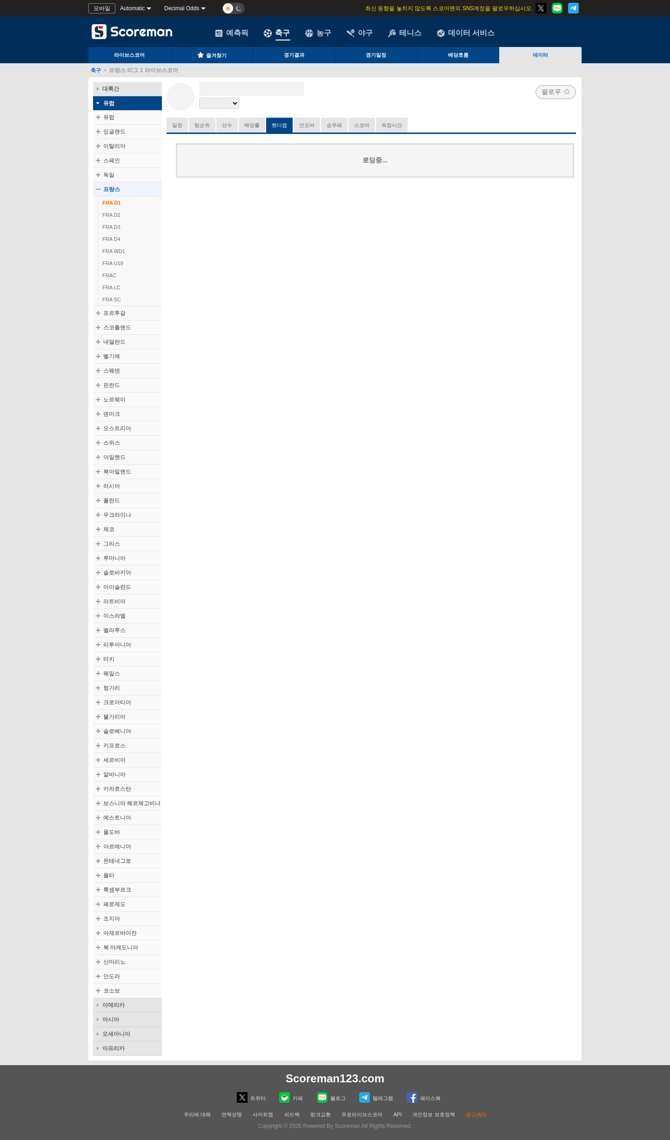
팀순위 (202, 125)
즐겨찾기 (212, 55)
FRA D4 (111, 239)
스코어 (361, 125)
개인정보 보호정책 (433, 1114)
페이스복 (424, 1097)
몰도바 (111, 832)
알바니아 (114, 774)
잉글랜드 (114, 131)
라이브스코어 (129, 55)
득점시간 (392, 125)
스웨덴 (111, 370)
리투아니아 (117, 644)
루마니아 (114, 558)
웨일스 (111, 673)
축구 (277, 33)
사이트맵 (263, 1114)
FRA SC (111, 299)
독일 (108, 175)
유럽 (108, 103)
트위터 (251, 1097)
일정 (177, 125)
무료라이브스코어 (362, 1114)
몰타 (108, 875)
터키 (108, 659)
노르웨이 (114, 399)
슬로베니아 (117, 731)
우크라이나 (117, 515)
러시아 (111, 486)
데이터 (540, 55)
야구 (360, 33)
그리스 (111, 543)
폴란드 (111, 500)
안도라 (111, 976)
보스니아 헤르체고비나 (132, 803)
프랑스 (111, 189)
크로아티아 (117, 702)
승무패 (334, 125)
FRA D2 (111, 215)
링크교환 (320, 1114)
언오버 (307, 125)
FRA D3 (111, 227)
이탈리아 (114, 146)
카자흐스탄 (117, 789)
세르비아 (114, 760)
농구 (318, 33)
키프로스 (114, 745)
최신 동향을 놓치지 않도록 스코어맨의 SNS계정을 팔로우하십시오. (449, 8)
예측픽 (231, 33)
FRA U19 (112, 263)
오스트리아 (117, 428)
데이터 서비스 (466, 33)
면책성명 (231, 1114)
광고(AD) (476, 1114)
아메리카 (113, 1005)
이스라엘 (114, 616)
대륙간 (110, 89)
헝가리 (111, 688)
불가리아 (114, 716)
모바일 (102, 8)
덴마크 (111, 414)
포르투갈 (114, 313)
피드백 (292, 1114)
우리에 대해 (197, 1114)
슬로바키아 (117, 572)
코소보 (111, 990)
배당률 (252, 125)
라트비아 (114, 601)
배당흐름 (458, 55)
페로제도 (114, 904)
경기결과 (294, 55)
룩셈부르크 (117, 890)
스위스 (111, 443)
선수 (227, 125)
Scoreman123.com (335, 1078)
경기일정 (376, 55)
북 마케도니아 (120, 947)
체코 (108, 529)
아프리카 (113, 1048)
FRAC (109, 275)
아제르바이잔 (120, 933)
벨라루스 (114, 630)
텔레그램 (376, 1097)
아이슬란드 (117, 587)
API (398, 1114)
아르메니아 (117, 846)
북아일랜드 (117, 471)
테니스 (405, 33)
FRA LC (111, 287)
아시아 (110, 1019)
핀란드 (111, 385)
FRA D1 (111, 203)
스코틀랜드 (117, 327)
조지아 (111, 918)
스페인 (111, 160)
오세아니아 (116, 1034)
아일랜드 (114, 457)
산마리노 (114, 962)
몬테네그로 (117, 861)
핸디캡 (279, 125)
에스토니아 (117, 817)
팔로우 (556, 91)
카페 (291, 1097)
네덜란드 (114, 342)
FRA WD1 (113, 251)
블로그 (331, 1097)
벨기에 (111, 356)
